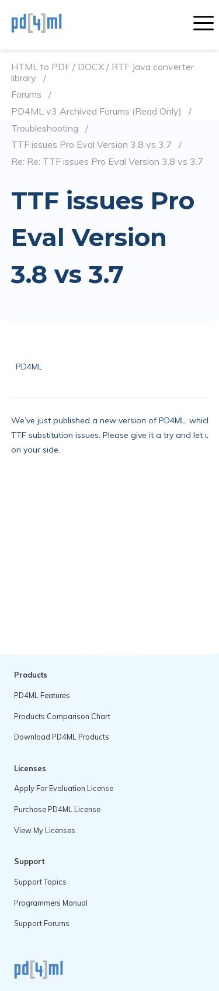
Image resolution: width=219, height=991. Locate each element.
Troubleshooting (44, 128)
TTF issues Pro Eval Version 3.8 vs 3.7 (91, 144)
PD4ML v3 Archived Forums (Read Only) (96, 111)
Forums (26, 94)
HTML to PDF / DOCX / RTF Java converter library (102, 72)
